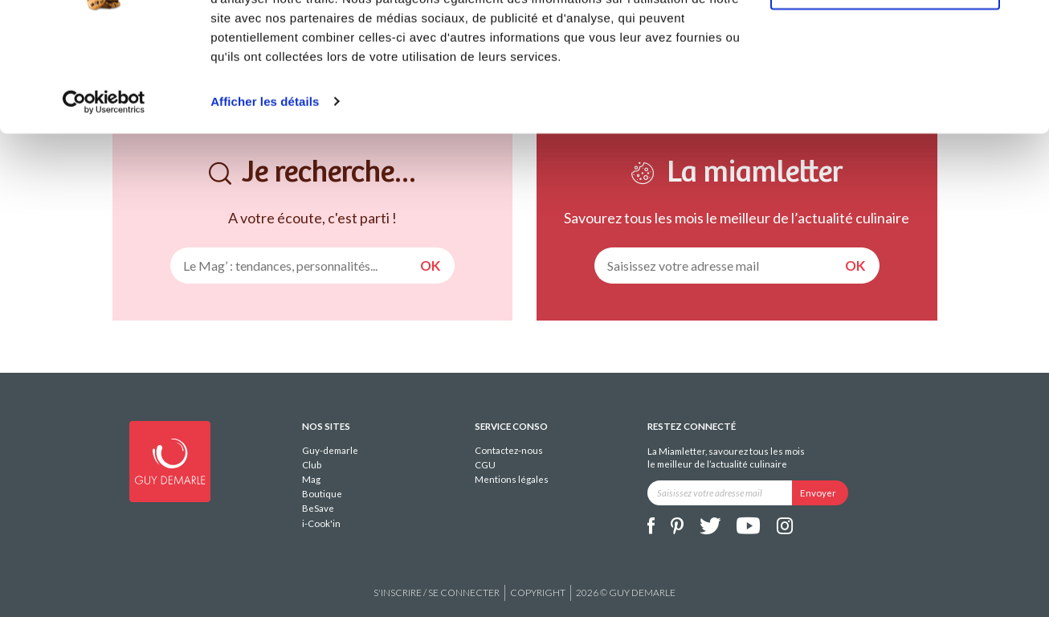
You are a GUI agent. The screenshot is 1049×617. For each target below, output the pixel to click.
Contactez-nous (509, 450)
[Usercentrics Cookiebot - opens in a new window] (104, 199)
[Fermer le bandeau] (1024, 25)
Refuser (885, 87)
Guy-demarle (330, 450)
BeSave (318, 508)
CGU (485, 465)
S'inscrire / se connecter (436, 592)
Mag (311, 479)
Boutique (322, 493)
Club (311, 465)
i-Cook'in (321, 523)
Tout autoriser (885, 40)
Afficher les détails (264, 199)
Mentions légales (512, 479)
